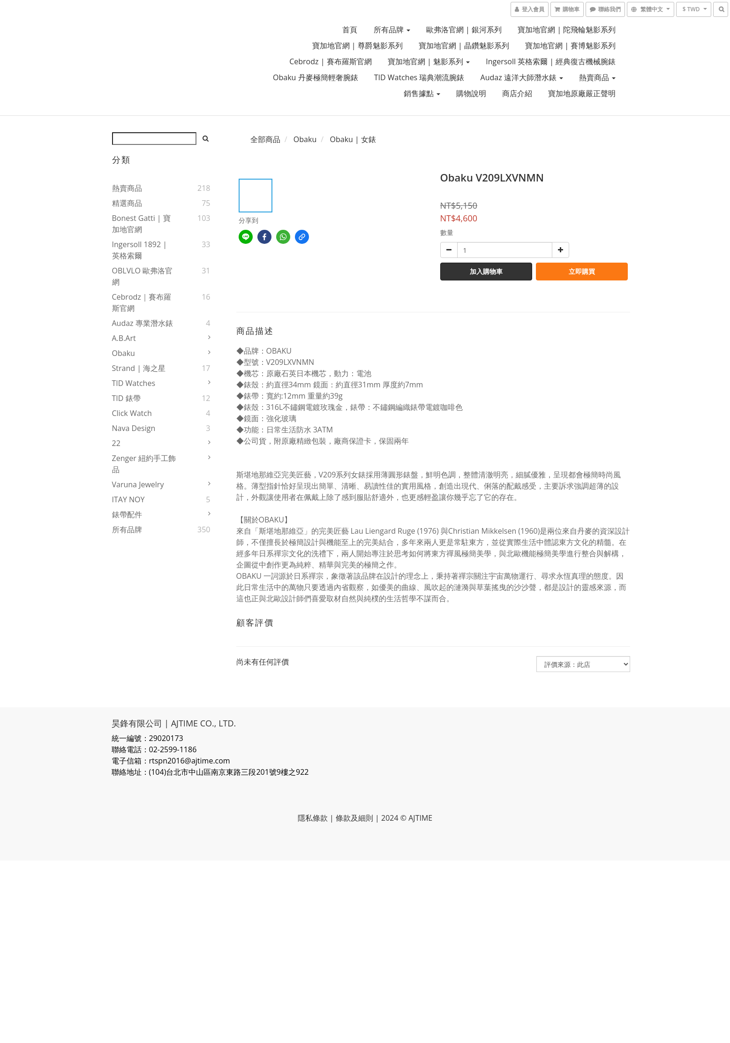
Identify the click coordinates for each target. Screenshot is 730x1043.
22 (116, 443)
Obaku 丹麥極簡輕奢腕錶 (315, 77)
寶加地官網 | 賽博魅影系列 (570, 45)
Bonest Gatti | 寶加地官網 (141, 223)
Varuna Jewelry (138, 484)
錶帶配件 (127, 514)
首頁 (349, 29)
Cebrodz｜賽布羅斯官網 (141, 302)
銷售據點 (422, 93)
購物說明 (471, 93)
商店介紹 (517, 93)
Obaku (123, 353)
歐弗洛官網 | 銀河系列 (464, 29)
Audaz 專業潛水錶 (142, 323)
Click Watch (132, 413)
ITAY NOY (128, 499)
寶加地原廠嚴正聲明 (582, 93)
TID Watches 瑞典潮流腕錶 (419, 77)
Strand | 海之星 (139, 368)
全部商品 (265, 139)
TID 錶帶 (126, 398)
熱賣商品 (597, 77)
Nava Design (134, 428)
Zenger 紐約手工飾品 (144, 464)
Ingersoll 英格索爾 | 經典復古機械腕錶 (551, 61)
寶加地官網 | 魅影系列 (429, 61)
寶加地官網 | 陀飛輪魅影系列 (567, 29)
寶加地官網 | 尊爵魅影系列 (357, 45)
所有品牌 (392, 29)
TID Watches (134, 383)
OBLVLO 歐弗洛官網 (142, 276)
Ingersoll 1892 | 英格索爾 (139, 250)
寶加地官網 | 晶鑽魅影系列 (464, 45)
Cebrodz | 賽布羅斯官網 (330, 61)
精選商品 (127, 203)
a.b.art (124, 338)
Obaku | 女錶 (353, 139)
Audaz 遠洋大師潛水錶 (522, 77)
